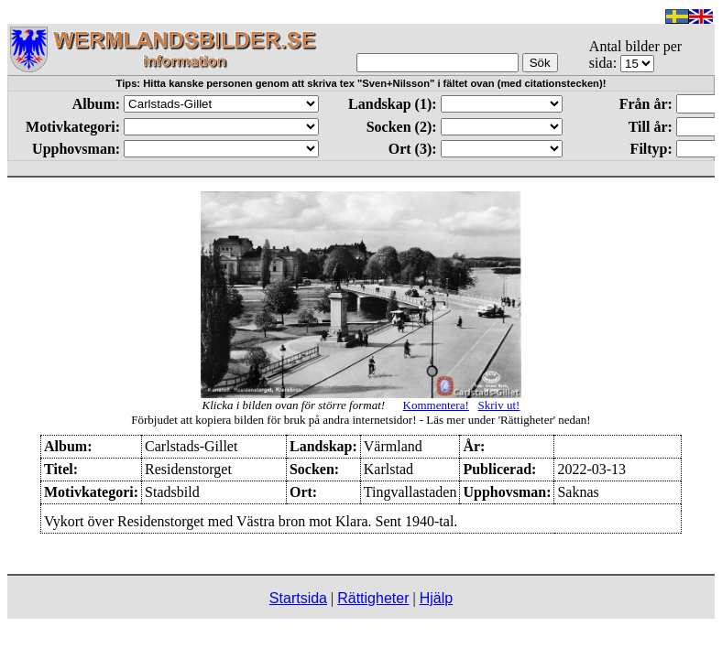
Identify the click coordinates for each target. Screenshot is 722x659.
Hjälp (436, 598)
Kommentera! (436, 405)
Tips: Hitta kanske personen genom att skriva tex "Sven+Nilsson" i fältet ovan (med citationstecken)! (361, 83)
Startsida (298, 598)
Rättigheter (373, 598)
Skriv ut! (499, 405)
